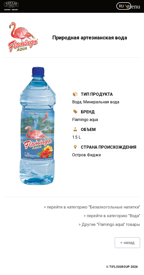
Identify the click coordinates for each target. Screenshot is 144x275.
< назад (127, 242)
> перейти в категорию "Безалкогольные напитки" (92, 207)
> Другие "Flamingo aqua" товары (109, 224)
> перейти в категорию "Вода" (112, 215)
